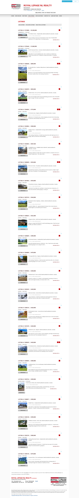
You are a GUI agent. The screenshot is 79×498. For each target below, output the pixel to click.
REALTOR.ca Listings (41, 24)
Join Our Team (54, 15)
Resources (52, 472)
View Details (23, 37)
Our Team (24, 15)
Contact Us (47, 15)
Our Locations (39, 15)
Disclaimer (19, 474)
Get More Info (56, 39)
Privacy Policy (14, 474)
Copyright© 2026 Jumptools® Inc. (16, 495)
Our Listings (31, 15)
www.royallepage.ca (58, 472)
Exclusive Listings (30, 24)
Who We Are (18, 15)
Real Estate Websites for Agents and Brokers (30, 495)
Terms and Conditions (25, 474)
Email (43, 10)
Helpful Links (47, 472)
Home (12, 15)
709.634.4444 (29, 10)
